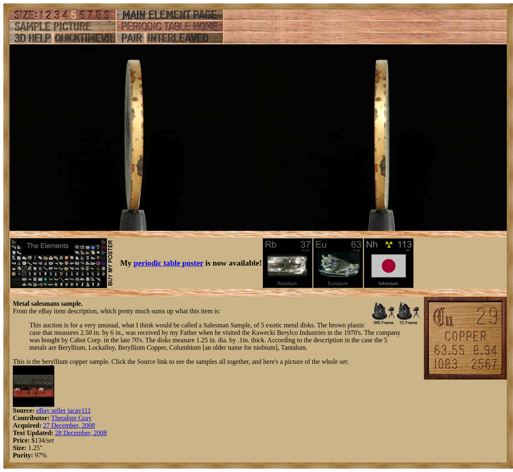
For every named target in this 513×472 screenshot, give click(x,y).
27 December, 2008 (69, 425)
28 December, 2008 (81, 432)
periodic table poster (168, 263)
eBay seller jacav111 (63, 410)
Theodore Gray (71, 417)
